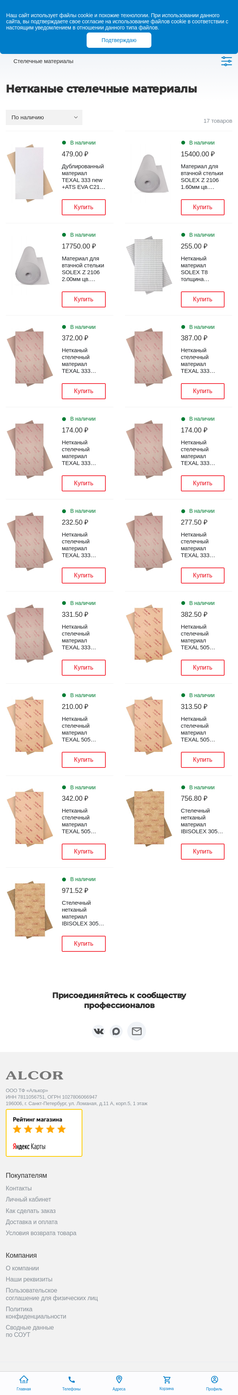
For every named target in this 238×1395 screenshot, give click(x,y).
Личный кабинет (28, 1199)
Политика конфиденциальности (36, 1313)
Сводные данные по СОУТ (30, 1331)
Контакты (19, 1188)
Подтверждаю (119, 40)
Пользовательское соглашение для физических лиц (52, 1294)
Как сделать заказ (31, 1211)
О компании (22, 1268)
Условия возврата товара (41, 1233)
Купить (84, 207)
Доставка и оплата (31, 1222)
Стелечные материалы (43, 61)
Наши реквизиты (29, 1279)
